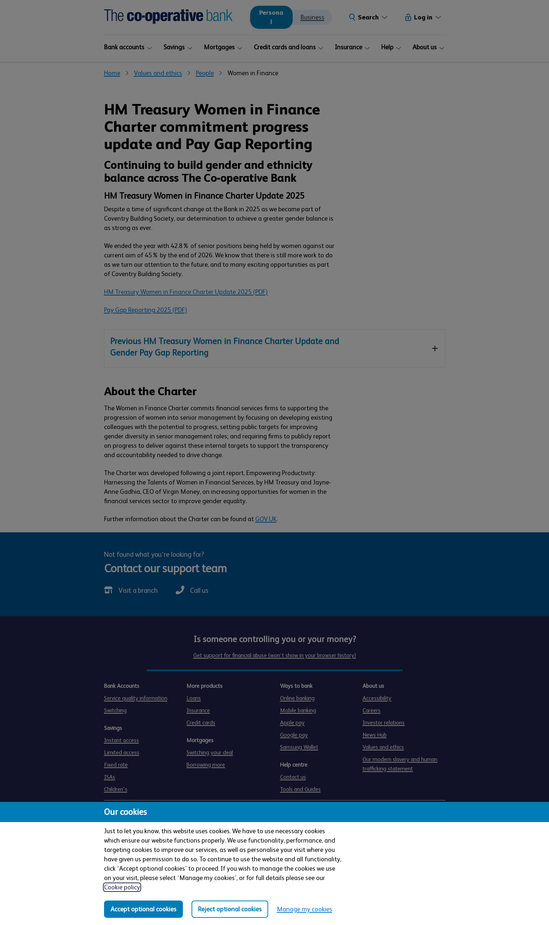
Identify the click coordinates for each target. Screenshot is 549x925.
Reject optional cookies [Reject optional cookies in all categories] (230, 909)
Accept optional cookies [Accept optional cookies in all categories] (143, 909)
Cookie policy (122, 887)
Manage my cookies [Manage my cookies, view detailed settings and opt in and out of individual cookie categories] (304, 909)
